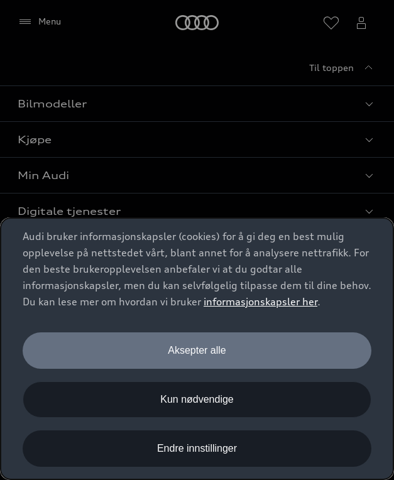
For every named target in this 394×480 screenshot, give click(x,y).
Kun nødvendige (197, 399)
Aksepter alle (197, 350)
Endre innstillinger (197, 448)
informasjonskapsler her (260, 301)
